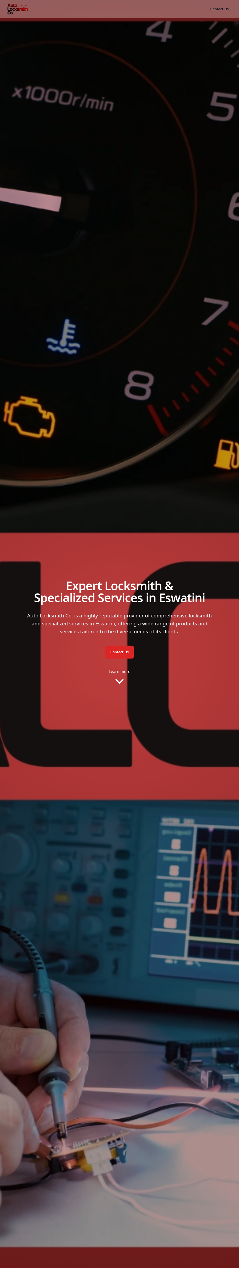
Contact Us (221, 8)
